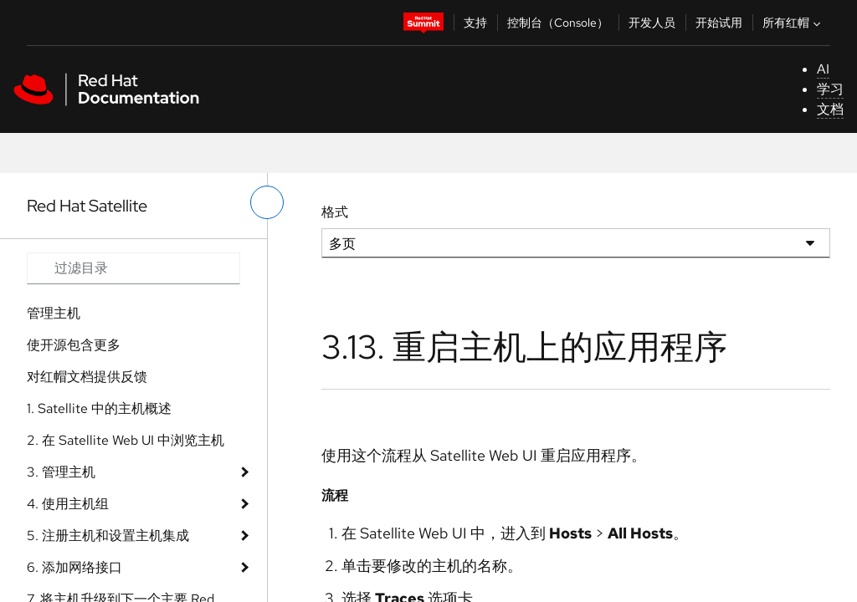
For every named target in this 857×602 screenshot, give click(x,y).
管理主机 (53, 313)
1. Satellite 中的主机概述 (99, 408)
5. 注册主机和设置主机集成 (108, 535)
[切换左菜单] (267, 202)
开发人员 (652, 22)
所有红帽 (793, 22)
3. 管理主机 (61, 472)
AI (823, 69)
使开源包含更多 (74, 345)
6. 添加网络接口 (74, 567)
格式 (334, 212)
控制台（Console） (557, 22)
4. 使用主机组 (68, 504)
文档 (830, 109)
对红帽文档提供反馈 (87, 376)
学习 (830, 89)
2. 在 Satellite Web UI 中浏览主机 (125, 440)
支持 (475, 22)
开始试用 (718, 22)
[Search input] (133, 268)
